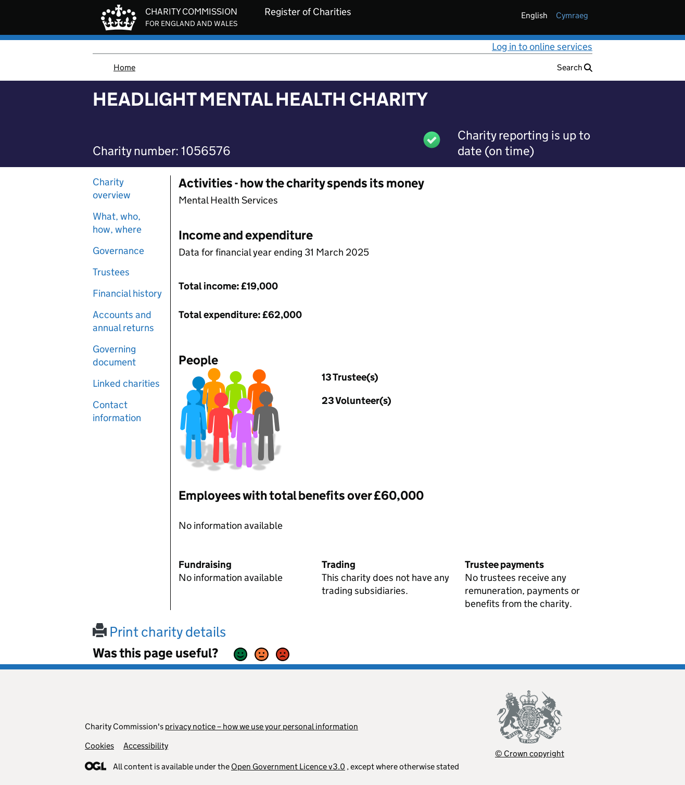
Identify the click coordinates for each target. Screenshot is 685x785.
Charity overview (112, 188)
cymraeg (572, 15)
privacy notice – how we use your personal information (261, 726)
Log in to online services (542, 47)
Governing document (114, 355)
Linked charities (126, 383)
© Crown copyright (529, 753)
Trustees (111, 272)
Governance (118, 251)
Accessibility (145, 746)
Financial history (127, 293)
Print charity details (159, 631)
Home (124, 67)
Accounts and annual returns (123, 321)
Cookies (99, 746)
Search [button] (574, 67)
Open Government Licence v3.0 (288, 766)
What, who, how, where (117, 222)
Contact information (117, 411)
